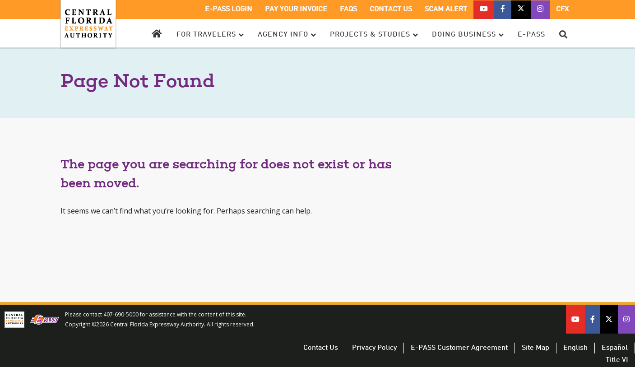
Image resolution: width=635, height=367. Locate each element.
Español (615, 348)
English (575, 348)
